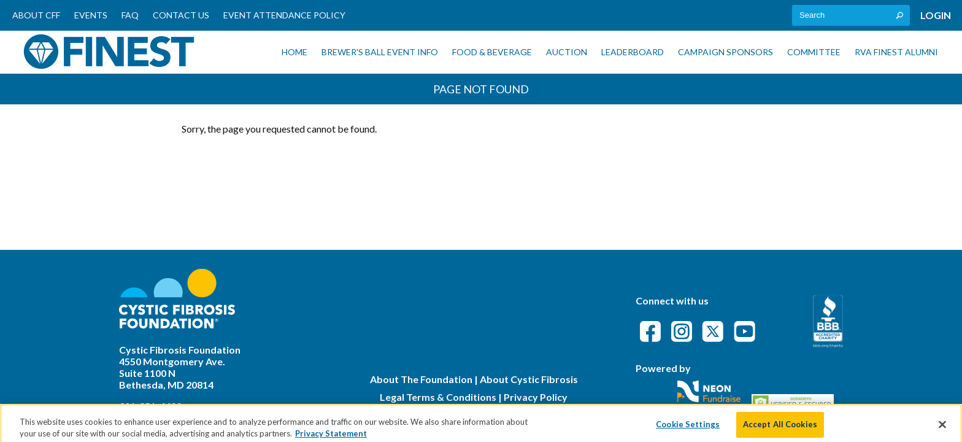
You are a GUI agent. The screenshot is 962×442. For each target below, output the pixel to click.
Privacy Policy (536, 397)
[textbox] (851, 15)
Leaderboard (632, 52)
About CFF (36, 15)
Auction (566, 52)
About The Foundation (421, 379)
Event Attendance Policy (284, 15)
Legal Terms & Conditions (438, 397)
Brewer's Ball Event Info (379, 52)
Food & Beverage (492, 52)
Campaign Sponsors (725, 52)
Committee (814, 52)
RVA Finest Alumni (896, 52)
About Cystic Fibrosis (529, 379)
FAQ (130, 15)
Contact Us (181, 15)
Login (935, 15)
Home (294, 52)
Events (90, 15)
